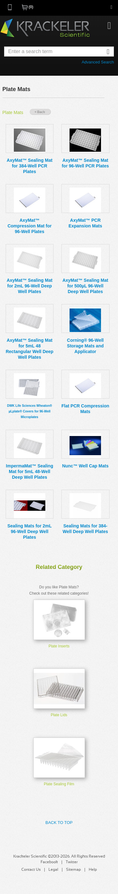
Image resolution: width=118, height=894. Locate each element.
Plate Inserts (59, 646)
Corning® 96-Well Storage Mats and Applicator (85, 346)
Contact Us (31, 870)
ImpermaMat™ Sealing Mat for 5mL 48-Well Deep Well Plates (29, 471)
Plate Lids (59, 715)
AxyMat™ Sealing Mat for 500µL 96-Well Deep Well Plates (85, 286)
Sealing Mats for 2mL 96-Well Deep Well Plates (29, 531)
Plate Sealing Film (59, 784)
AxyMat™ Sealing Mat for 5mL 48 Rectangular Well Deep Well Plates (29, 349)
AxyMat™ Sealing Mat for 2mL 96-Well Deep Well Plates (29, 286)
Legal (53, 870)
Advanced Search (97, 62)
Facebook (49, 862)
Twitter (72, 862)
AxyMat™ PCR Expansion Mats (85, 223)
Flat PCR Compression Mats (85, 408)
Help (93, 870)
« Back (40, 112)
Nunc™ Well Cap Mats (85, 465)
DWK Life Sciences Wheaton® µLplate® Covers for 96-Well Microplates (29, 411)
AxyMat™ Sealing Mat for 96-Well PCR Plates (85, 163)
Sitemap (73, 870)
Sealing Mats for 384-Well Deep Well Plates (85, 528)
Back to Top (58, 822)
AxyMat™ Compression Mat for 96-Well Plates (30, 226)
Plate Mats (13, 112)
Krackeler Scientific (45, 28)
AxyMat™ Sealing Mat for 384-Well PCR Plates (29, 166)
